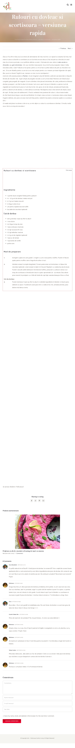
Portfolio (26, 39)
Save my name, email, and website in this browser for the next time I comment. (29, 716)
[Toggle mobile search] (68, 5)
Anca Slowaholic (13, 565)
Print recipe (68, 170)
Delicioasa (11, 583)
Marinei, (25, 76)
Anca (10, 601)
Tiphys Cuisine (12, 650)
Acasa (22, 39)
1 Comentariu (19, 553)
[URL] (37, 709)
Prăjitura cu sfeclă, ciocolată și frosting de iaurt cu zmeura (23, 551)
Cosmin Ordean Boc (14, 614)
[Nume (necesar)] (37, 697)
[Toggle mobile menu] (71, 5)
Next (69, 48)
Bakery (31, 39)
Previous (63, 48)
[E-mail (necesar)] (37, 703)
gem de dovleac (17, 65)
